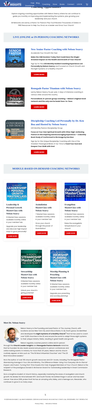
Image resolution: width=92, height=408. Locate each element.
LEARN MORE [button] (39, 74)
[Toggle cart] (87, 4)
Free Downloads (29, 4)
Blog (37, 3)
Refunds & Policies (51, 404)
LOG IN (79, 4)
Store (55, 4)
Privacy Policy (39, 404)
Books (62, 4)
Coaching (46, 4)
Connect (71, 4)
